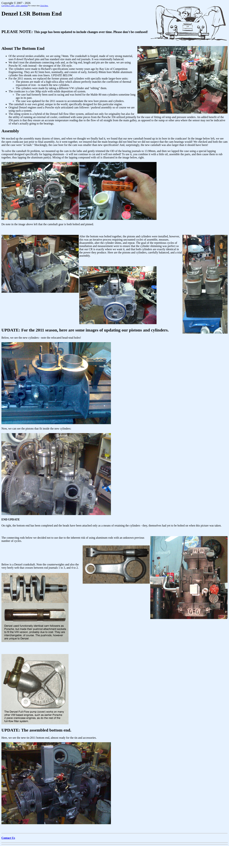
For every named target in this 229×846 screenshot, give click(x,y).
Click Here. (44, 6)
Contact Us (8, 837)
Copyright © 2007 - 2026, (14, 6)
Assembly (10, 131)
